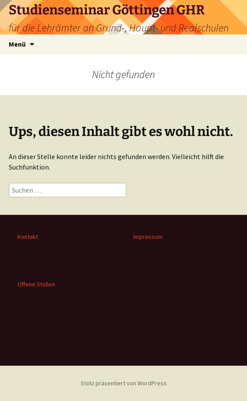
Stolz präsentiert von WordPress (124, 383)
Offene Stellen (36, 284)
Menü (17, 44)
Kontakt (27, 237)
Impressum (147, 237)
